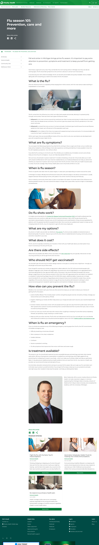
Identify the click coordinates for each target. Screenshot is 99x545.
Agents (72, 524)
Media (29, 524)
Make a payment (32, 526)
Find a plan (16, 7)
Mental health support (33, 534)
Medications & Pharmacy (40, 6)
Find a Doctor (51, 6)
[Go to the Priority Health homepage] (8, 3)
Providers (72, 529)
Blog (93, 524)
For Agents (56, 2)
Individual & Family (54, 521)
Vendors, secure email (76, 531)
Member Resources (27, 7)
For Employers (47, 2)
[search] (90, 2)
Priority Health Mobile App (11, 524)
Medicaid (38, 2)
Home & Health (34, 458)
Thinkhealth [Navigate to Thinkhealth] (7, 51)
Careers (29, 521)
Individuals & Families (22, 2)
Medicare (31, 2)
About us (94, 521)
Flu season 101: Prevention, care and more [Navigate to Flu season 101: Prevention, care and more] (24, 51)
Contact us (96, 6)
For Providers (63, 2)
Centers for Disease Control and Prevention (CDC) (61, 216)
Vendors (4, 526)
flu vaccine (59, 232)
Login (94, 2)
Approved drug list (32, 529)
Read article (45, 472)
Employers (52, 529)
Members (73, 521)
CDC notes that (65, 253)
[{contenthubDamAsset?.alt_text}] (3, 538)
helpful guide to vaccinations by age (84, 318)
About (90, 6)
